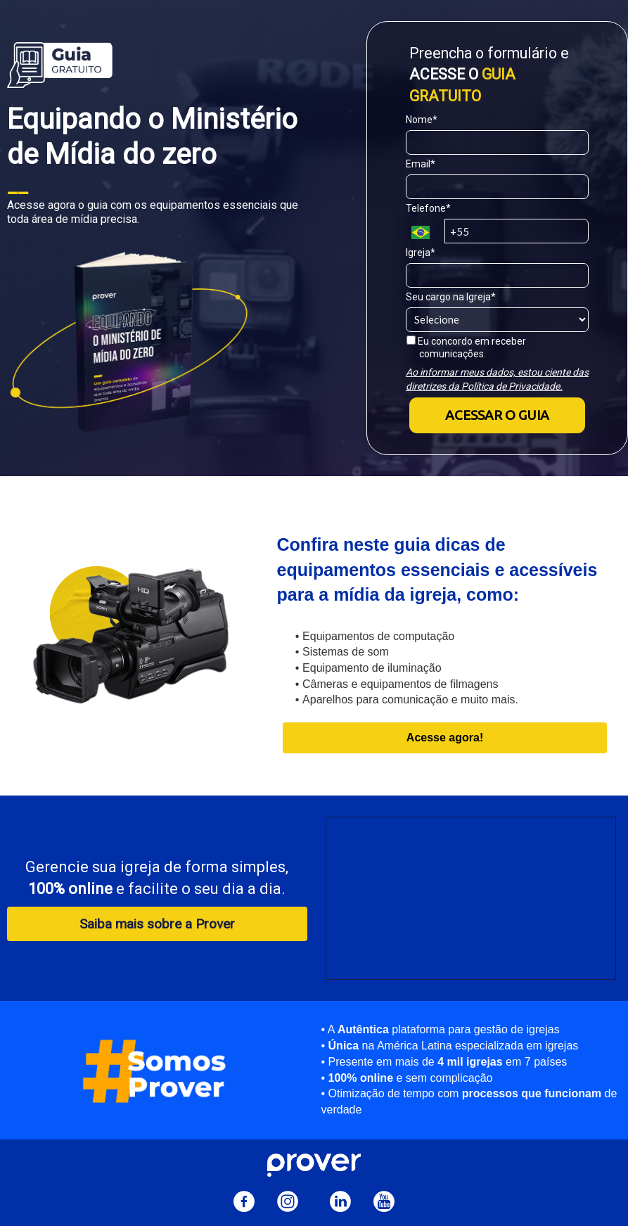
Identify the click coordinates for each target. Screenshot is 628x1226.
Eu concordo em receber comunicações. (466, 347)
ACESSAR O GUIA (497, 415)
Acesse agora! (444, 737)
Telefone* (428, 208)
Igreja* (420, 252)
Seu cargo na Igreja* (451, 296)
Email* (420, 164)
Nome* (421, 119)
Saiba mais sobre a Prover (157, 924)
